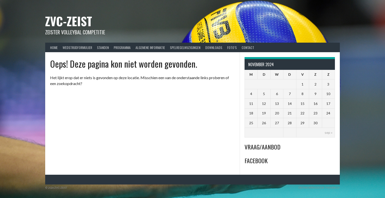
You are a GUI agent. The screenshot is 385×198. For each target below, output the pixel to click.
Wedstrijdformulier (77, 47)
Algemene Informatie (150, 47)
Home (54, 47)
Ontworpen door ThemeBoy (319, 187)
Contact (248, 47)
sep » (328, 132)
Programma (122, 47)
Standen (103, 47)
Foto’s (232, 47)
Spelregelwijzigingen (185, 47)
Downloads (213, 47)
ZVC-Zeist (68, 21)
